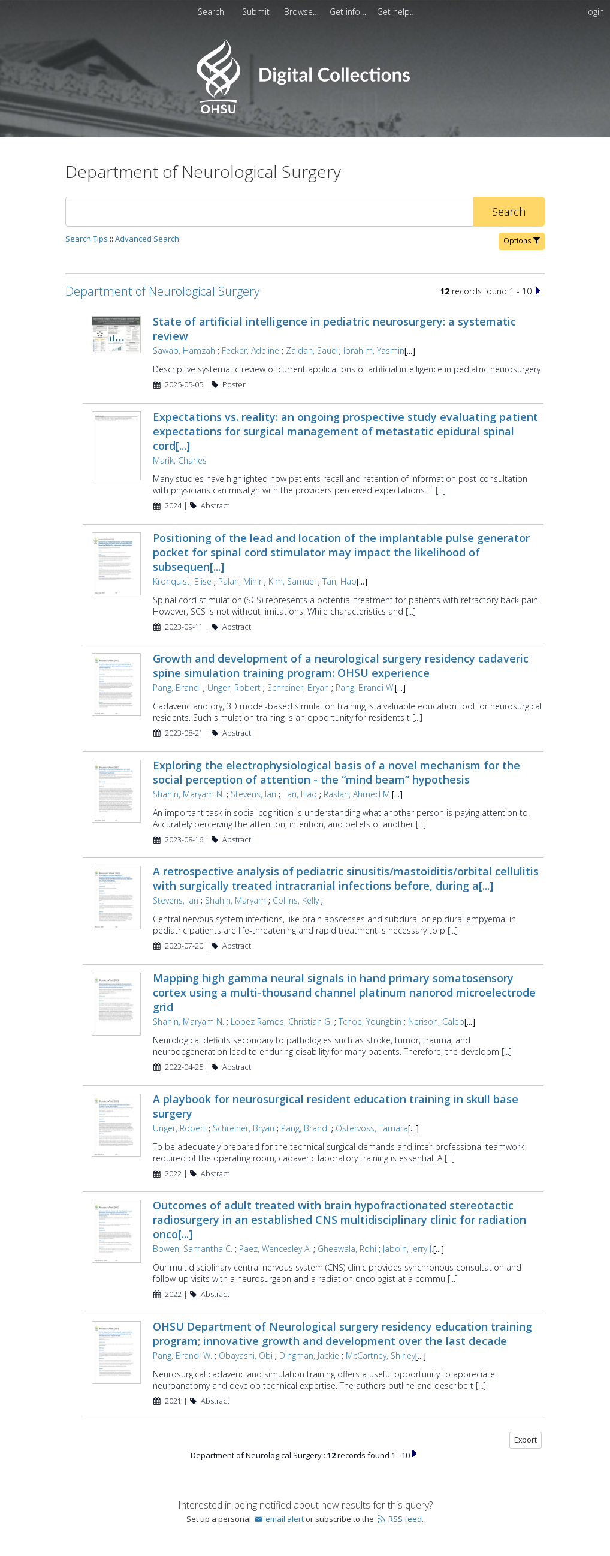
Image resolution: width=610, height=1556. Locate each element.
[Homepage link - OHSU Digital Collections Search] (305, 110)
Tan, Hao (339, 581)
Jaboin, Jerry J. (408, 1248)
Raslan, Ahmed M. (358, 794)
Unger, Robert (234, 687)
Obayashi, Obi (246, 1355)
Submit (257, 11)
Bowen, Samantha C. (192, 1248)
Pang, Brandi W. (365, 687)
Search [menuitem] (211, 11)
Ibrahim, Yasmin (373, 350)
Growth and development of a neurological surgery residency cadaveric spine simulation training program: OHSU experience (341, 665)
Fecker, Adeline (250, 350)
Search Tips (86, 238)
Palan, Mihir (240, 581)
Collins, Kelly (296, 900)
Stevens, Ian (253, 794)
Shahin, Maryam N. (188, 794)
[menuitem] (257, 12)
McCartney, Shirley (380, 1355)
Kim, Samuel (292, 581)
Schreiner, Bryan (298, 687)
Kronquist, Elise (182, 581)
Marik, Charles (180, 460)
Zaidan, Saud (311, 350)
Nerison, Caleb (436, 1021)
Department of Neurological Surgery (162, 291)
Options (521, 241)
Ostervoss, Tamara (372, 1128)
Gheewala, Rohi (347, 1248)
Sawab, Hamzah (184, 350)
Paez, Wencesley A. (275, 1248)
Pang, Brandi (177, 687)
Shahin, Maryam (235, 900)
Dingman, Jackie (309, 1355)
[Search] (269, 212)
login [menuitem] (595, 11)
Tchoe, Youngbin (370, 1021)
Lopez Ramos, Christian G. (281, 1021)
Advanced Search (147, 238)
